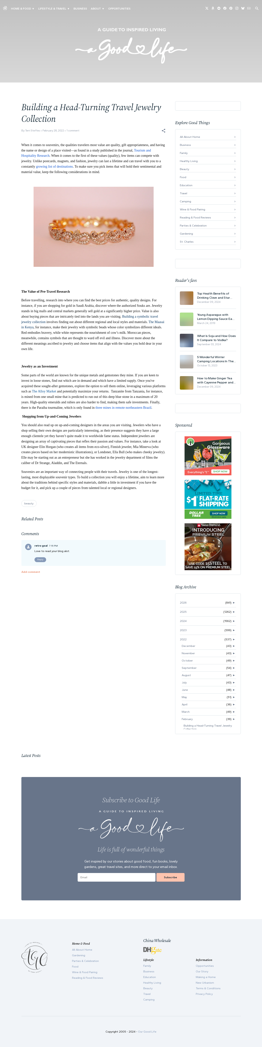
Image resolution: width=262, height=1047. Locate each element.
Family (184, 153)
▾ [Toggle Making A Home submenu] (33, 8)
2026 (183, 602)
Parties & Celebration (193, 225)
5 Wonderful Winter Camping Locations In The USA (215, 359)
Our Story (202, 971)
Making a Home (206, 977)
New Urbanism (205, 982)
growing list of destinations (54, 166)
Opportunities (119, 8)
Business (80, 8)
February (187, 719)
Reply (40, 559)
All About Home (190, 137)
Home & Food (21, 8)
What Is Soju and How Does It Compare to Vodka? (216, 338)
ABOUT (96, 8)
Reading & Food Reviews (195, 217)
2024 (183, 621)
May (184, 697)
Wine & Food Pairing (192, 209)
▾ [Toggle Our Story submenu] (103, 8)
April (184, 704)
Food (183, 177)
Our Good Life (147, 1031)
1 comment (73, 130)
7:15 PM (53, 545)
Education (186, 185)
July (184, 682)
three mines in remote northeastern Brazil (123, 408)
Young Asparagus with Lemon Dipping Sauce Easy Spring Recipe (216, 317)
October (187, 660)
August (186, 675)
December (188, 646)
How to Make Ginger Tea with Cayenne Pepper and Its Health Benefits (215, 380)
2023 (183, 630)
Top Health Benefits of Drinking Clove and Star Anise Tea (213, 296)
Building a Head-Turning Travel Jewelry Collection (208, 727)
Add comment (30, 572)
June (185, 690)
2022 (183, 639)
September (189, 668)
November (188, 653)
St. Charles (187, 241)
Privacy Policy (204, 994)
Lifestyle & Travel (52, 8)
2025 (183, 612)
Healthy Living (189, 161)
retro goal (41, 545)
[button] (163, 130)
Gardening (186, 233)
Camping (185, 201)
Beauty (184, 169)
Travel (183, 193)
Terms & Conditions (208, 988)
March (186, 711)
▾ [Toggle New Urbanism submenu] (68, 8)
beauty (29, 503)
